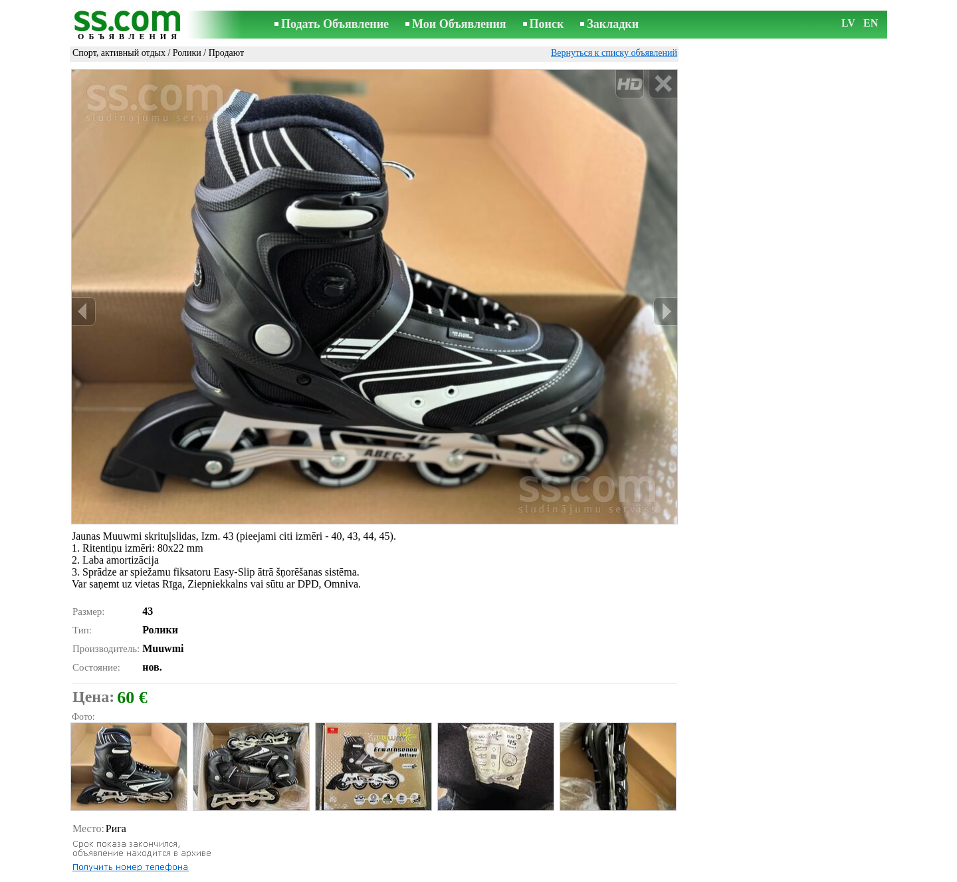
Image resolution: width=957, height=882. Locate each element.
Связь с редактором (372, 873)
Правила (305, 873)
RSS (549, 873)
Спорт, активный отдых (118, 53)
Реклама (437, 873)
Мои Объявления (459, 24)
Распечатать (108, 838)
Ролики (187, 53)
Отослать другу (115, 852)
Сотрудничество (497, 873)
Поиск (547, 24)
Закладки (613, 24)
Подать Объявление (335, 24)
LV (848, 23)
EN (870, 23)
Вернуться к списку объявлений (614, 53)
